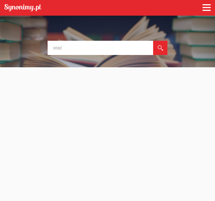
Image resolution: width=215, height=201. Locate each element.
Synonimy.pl (22, 8)
